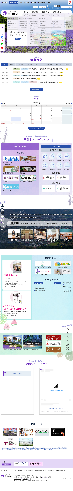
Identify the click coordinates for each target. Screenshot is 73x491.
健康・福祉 (32, 12)
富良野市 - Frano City (10, 13)
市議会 (49, 2)
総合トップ (5, 2)
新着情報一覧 (36, 89)
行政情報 (42, 14)
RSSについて (50, 470)
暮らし (23, 12)
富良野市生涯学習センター (43, 448)
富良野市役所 (17, 373)
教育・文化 (42, 12)
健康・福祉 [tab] (20, 64)
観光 (61, 12)
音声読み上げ (43, 7)
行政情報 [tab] (58, 64)
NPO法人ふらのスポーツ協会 (45, 450)
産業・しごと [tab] (39, 64)
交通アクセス (18, 477)
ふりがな (35, 7)
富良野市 (6, 475)
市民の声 (26, 479)
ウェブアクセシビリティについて (24, 470)
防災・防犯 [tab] (67, 64)
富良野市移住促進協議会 (29, 450)
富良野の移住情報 (40, 288)
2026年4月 (36, 103)
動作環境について (39, 470)
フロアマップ (17, 479)
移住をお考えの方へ (40, 290)
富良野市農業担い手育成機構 (60, 448)
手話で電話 (39, 477)
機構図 (49, 477)
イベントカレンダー (36, 128)
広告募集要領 (6, 464)
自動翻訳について (60, 470)
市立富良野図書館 (31, 448)
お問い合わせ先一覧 (28, 477)
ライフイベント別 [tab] (56, 150)
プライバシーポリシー (7, 470)
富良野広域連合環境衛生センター (11, 450)
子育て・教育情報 (24, 2)
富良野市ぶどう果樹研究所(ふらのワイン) (13, 448)
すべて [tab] (4, 64)
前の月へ (4, 103)
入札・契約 (48, 188)
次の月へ (68, 103)
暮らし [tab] (11, 64)
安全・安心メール (64, 177)
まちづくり (32, 14)
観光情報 (33, 3)
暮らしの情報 (14, 2)
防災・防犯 (52, 14)
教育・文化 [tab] (29, 64)
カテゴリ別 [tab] (56, 146)
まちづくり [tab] (49, 64)
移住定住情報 (41, 3)
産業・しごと (53, 12)
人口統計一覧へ (64, 223)
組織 (45, 477)
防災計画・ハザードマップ (50, 177)
